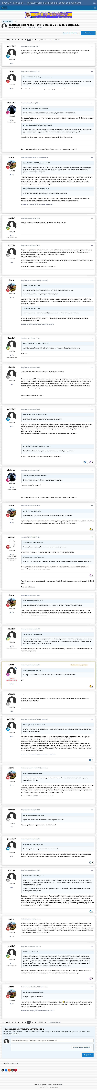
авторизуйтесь (67, 1031)
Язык (36, 1084)
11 (22, 40)
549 (12, 554)
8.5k (12, 684)
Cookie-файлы (58, 1084)
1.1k (12, 235)
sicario (11, 157)
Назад (7, 40)
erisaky (11, 537)
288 (12, 88)
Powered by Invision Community (48, 1087)
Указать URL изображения (81, 1047)
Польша (39, 27)
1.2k (12, 120)
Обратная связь (46, 1084)
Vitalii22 (11, 245)
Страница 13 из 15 (55, 40)
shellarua (11, 103)
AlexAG (11, 664)
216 (12, 174)
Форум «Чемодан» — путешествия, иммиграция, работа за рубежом (41, 2)
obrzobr (11, 367)
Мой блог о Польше (28, 587)
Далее (41, 40)
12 (25, 40)
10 (18, 40)
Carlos (11, 71)
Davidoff (11, 218)
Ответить (88, 33)
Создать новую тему (70, 33)
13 (29, 40)
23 (11, 63)
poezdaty (11, 46)
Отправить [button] (87, 1055)
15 (35, 40)
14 (32, 40)
